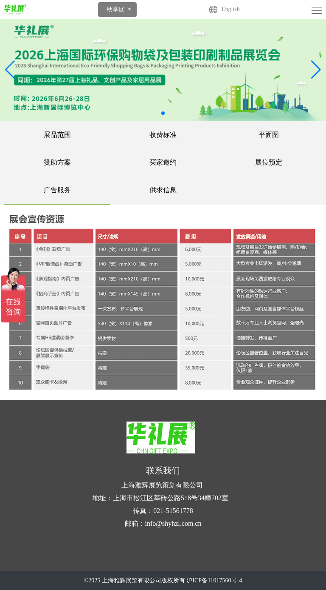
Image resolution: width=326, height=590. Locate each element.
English (231, 9)
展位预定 (268, 162)
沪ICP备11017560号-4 (214, 580)
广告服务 (57, 190)
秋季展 (115, 9)
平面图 (269, 134)
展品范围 (57, 134)
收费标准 (163, 134)
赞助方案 (57, 162)
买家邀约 (163, 162)
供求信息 (163, 190)
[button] (316, 69)
